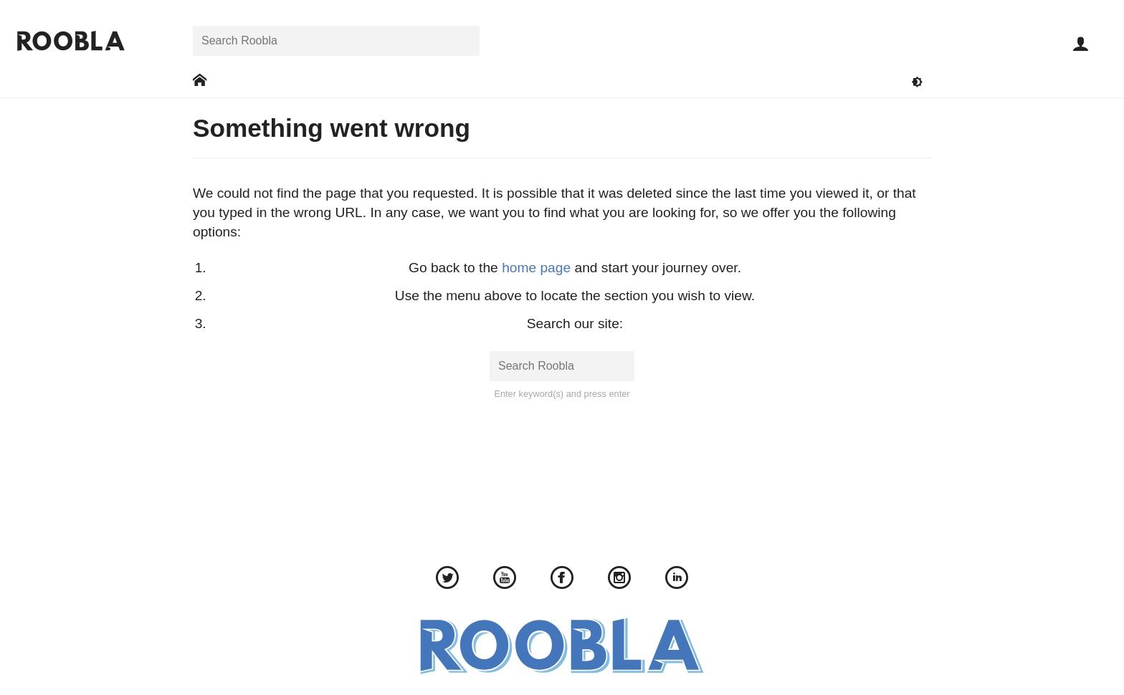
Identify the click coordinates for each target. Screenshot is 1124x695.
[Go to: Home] (199, 80)
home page (536, 267)
